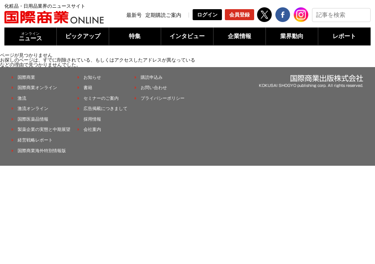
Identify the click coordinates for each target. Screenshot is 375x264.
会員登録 (239, 15)
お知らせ (92, 77)
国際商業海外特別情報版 (42, 150)
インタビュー (187, 36)
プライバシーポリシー (163, 98)
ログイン (207, 15)
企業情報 (239, 36)
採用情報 (92, 119)
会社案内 (92, 129)
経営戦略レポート (35, 140)
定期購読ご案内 (163, 15)
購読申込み (152, 77)
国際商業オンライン (37, 87)
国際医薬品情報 (33, 119)
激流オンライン (33, 108)
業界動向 (292, 36)
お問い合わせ (154, 87)
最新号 (134, 15)
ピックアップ (82, 36)
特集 (135, 36)
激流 (22, 98)
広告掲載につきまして (105, 108)
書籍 (87, 87)
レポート (344, 36)
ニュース (30, 36)
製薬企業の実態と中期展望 (44, 129)
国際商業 (26, 77)
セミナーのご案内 (101, 98)
